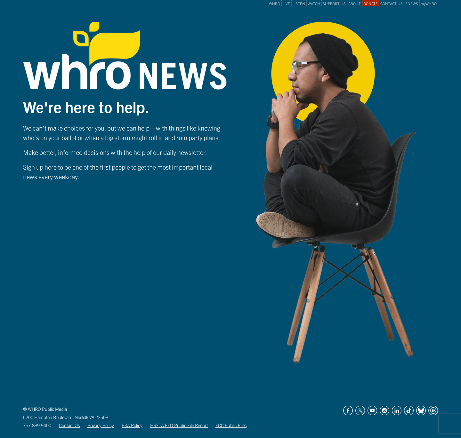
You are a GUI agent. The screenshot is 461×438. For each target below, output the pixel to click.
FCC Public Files (231, 425)
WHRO (274, 3)
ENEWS (411, 3)
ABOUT (354, 3)
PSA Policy (132, 425)
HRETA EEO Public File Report (179, 425)
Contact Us (69, 425)
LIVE (286, 3)
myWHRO (429, 3)
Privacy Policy (100, 425)
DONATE (370, 3)
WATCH (314, 3)
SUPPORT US (334, 3)
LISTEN (299, 3)
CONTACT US (391, 3)
